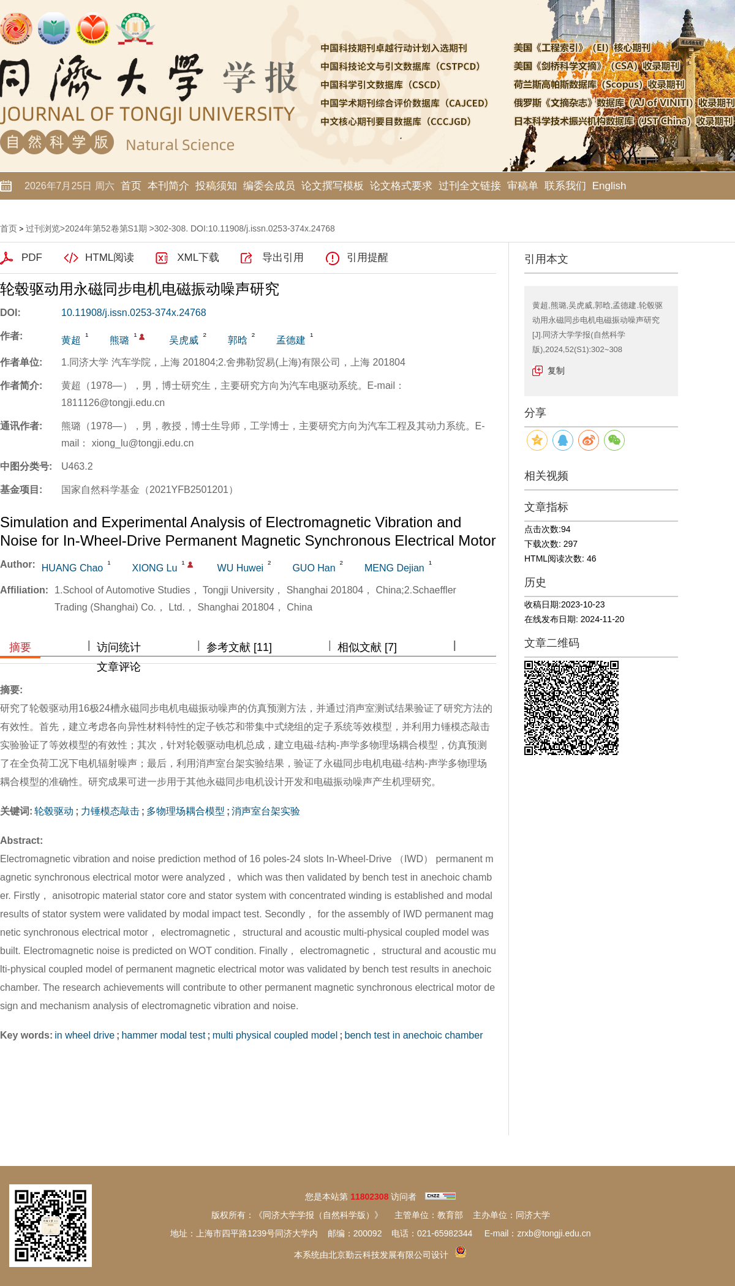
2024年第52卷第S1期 (106, 228)
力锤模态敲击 (110, 811)
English (609, 186)
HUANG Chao (72, 568)
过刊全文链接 (470, 186)
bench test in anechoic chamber (414, 1035)
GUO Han (313, 568)
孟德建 (291, 340)
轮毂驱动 (54, 811)
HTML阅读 (109, 257)
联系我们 (565, 186)
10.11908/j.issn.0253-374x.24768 (133, 312)
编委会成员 (269, 186)
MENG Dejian (394, 568)
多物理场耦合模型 (185, 811)
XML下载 (198, 257)
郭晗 (237, 340)
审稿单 (522, 186)
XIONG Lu (155, 568)
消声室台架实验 (266, 811)
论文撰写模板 (332, 186)
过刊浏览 (43, 228)
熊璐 (119, 340)
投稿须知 (216, 186)
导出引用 (283, 257)
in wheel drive (85, 1035)
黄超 (71, 340)
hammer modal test (163, 1035)
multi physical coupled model (275, 1035)
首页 (131, 186)
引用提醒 (367, 257)
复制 (556, 370)
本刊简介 (168, 186)
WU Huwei (240, 568)
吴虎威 (183, 340)
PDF (31, 257)
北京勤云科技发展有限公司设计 (388, 1255)
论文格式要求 (401, 186)
